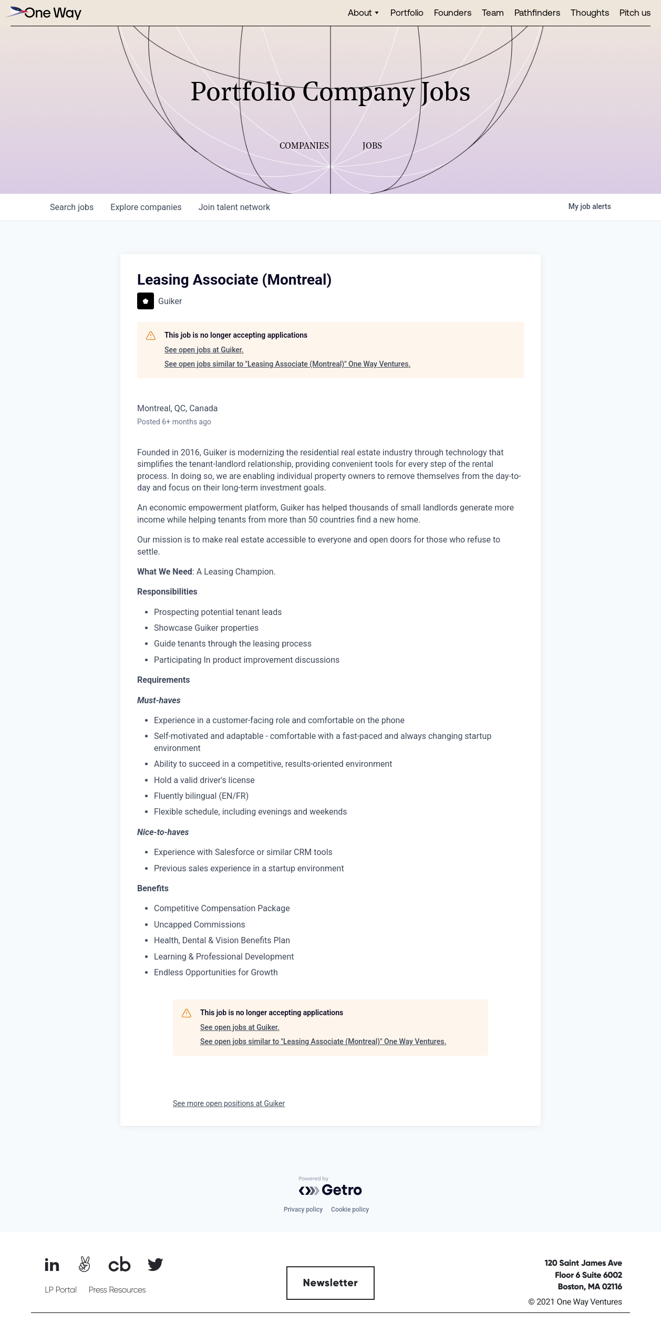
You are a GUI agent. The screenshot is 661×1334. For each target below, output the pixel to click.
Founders (452, 12)
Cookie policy (350, 1209)
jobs (72, 207)
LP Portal (60, 1290)
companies (145, 207)
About (360, 12)
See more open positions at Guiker (229, 1103)
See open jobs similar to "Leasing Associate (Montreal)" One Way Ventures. (287, 364)
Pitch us (634, 12)
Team (493, 12)
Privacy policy (303, 1209)
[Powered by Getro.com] (330, 1185)
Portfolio (407, 12)
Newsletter (330, 1283)
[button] (364, 13)
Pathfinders (537, 12)
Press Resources (117, 1290)
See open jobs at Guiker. (204, 350)
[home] (42, 13)
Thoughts (590, 12)
